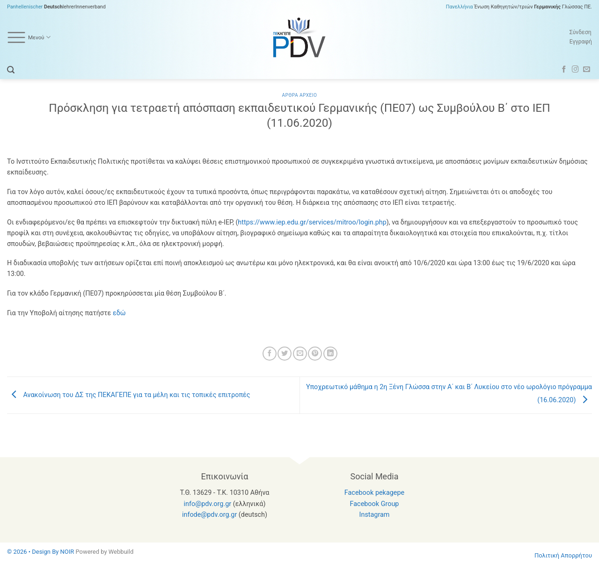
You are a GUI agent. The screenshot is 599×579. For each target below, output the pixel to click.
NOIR (67, 551)
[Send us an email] (586, 69)
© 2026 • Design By (33, 551)
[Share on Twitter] (285, 354)
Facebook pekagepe (374, 493)
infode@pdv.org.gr (209, 515)
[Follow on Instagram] (575, 69)
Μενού (29, 37)
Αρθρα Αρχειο (299, 95)
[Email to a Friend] (300, 354)
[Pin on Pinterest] (315, 354)
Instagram (374, 515)
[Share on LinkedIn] (330, 354)
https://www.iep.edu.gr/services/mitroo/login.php (312, 222)
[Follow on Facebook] (564, 69)
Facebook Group (374, 504)
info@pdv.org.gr (208, 504)
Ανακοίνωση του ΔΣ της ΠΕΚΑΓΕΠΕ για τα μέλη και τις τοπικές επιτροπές (128, 395)
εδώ (119, 313)
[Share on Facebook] (270, 354)
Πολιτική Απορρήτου (563, 555)
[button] (11, 70)
